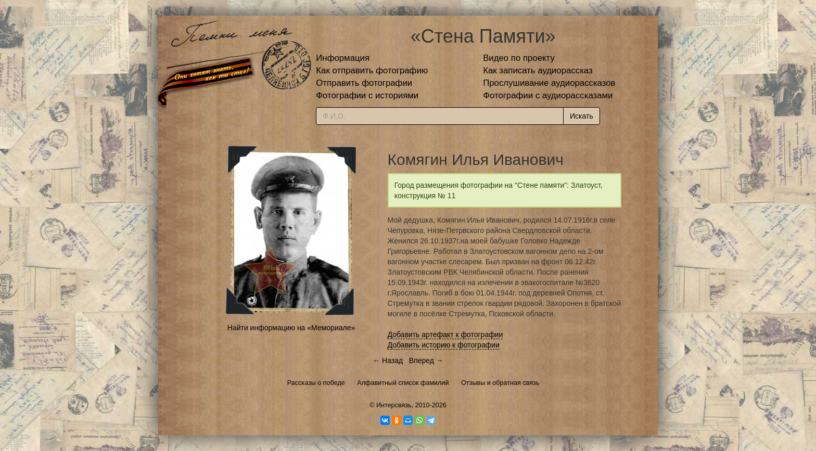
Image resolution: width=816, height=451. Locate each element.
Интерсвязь (394, 405)
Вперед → (426, 360)
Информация (342, 58)
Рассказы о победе (316, 382)
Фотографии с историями (367, 95)
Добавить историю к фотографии (444, 345)
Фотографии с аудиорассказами (548, 95)
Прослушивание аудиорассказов (549, 83)
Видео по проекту (519, 58)
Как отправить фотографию (372, 70)
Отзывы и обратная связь (500, 382)
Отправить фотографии (364, 83)
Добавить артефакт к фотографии (445, 334)
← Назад (388, 360)
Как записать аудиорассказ (538, 70)
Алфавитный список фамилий (403, 382)
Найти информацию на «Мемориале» (291, 328)
